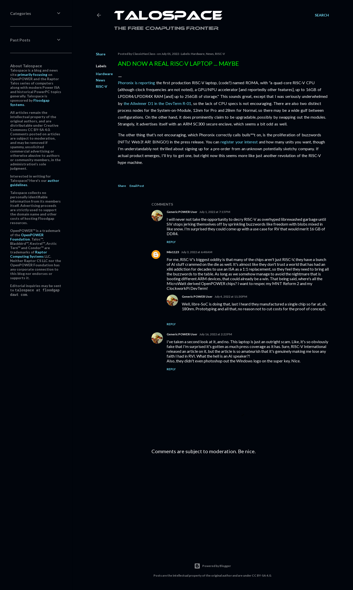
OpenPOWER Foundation (26, 237)
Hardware (104, 74)
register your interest (239, 141)
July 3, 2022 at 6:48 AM (196, 252)
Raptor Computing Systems (28, 254)
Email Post (136, 186)
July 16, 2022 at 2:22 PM (215, 334)
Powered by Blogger (212, 566)
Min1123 (173, 252)
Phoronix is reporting (136, 82)
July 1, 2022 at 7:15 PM (214, 212)
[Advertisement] (240, 502)
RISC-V (101, 86)
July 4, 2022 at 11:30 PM (230, 296)
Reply (171, 242)
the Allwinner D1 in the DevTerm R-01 (157, 103)
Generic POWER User (182, 212)
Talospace (168, 16)
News (100, 80)
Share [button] (100, 54)
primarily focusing (32, 74)
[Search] (322, 15)
